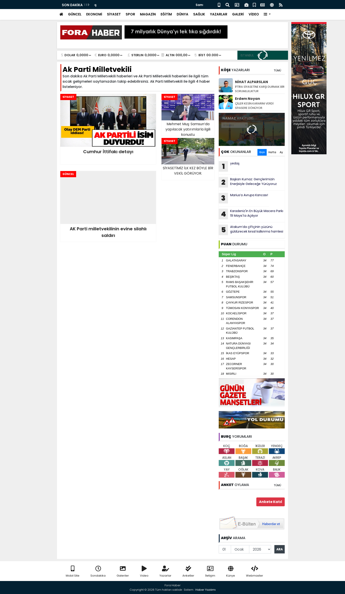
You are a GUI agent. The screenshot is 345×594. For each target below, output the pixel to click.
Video (144, 572)
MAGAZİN (148, 14)
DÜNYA (182, 14)
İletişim (210, 572)
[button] (267, 14)
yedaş (99, 5)
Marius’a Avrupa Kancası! (243, 198)
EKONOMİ (94, 14)
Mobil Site (72, 572)
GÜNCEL (74, 14)
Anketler (188, 572)
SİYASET (114, 14)
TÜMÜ (277, 70)
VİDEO (254, 14)
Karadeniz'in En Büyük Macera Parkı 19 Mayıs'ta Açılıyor (251, 214)
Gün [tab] (262, 152)
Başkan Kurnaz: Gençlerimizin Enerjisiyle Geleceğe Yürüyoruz (248, 182)
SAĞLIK (199, 14)
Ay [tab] (281, 152)
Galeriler (123, 572)
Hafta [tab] (272, 152)
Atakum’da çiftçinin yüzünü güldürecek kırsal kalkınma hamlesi (251, 230)
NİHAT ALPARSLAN (251, 81)
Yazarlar (165, 572)
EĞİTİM (166, 14)
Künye (230, 572)
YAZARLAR (218, 14)
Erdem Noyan (247, 98)
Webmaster (254, 572)
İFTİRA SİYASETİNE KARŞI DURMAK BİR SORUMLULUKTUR (259, 89)
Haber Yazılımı (205, 590)
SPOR (130, 14)
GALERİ (238, 14)
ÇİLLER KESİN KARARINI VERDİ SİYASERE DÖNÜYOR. (254, 105)
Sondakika (98, 572)
